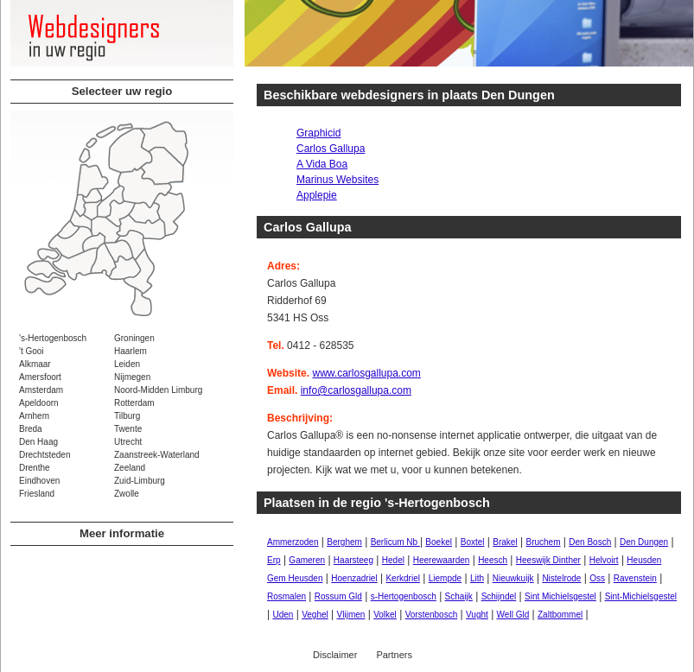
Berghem (344, 542)
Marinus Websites (337, 180)
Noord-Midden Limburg (158, 390)
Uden (282, 614)
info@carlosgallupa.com (356, 390)
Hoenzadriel (354, 578)
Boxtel (473, 542)
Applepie (316, 195)
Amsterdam (41, 390)
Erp (274, 560)
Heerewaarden (441, 560)
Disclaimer (335, 655)
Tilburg (127, 416)
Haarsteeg (353, 560)
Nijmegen (132, 377)
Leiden (127, 364)
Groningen (134, 338)
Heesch (492, 560)
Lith (477, 578)
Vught (477, 614)
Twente (128, 429)
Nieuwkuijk (513, 578)
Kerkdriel (402, 578)
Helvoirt (604, 560)
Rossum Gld (338, 596)
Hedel (393, 560)
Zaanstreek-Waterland (157, 455)
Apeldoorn (39, 403)
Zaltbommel (560, 614)
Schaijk (459, 596)
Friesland (36, 493)
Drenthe (34, 467)
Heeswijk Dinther (548, 560)
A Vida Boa (321, 164)
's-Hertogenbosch (52, 338)
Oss (597, 578)
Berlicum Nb (395, 542)
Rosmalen (286, 596)
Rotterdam (134, 403)
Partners (394, 655)
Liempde (445, 578)
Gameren (307, 560)
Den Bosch (590, 542)
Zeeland (129, 467)
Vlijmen (351, 614)
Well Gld (513, 614)
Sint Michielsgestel (560, 596)
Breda (30, 429)
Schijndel (499, 596)
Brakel (505, 542)
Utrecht (128, 442)
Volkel (385, 614)
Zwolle (126, 493)
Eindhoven (39, 480)
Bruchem (542, 542)
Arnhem (34, 416)
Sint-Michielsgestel (641, 596)
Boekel (438, 542)
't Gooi (31, 351)
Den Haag (38, 442)
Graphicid (318, 133)
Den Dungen (644, 542)
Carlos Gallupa (330, 149)
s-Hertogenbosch (403, 596)
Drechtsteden (44, 455)
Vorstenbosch (431, 614)
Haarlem (130, 351)
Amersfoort (40, 377)
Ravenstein (635, 578)
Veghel (315, 614)
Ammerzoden (292, 542)
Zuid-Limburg (139, 480)
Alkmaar (35, 364)
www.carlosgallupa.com (366, 373)
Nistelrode (561, 578)
